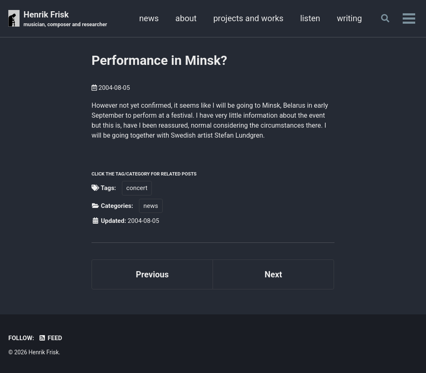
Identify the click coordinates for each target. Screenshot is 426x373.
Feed (50, 338)
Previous (152, 274)
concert (137, 188)
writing (349, 18)
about (186, 18)
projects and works (248, 18)
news (149, 18)
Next (273, 274)
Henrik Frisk (65, 19)
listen (310, 18)
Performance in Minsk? (159, 60)
